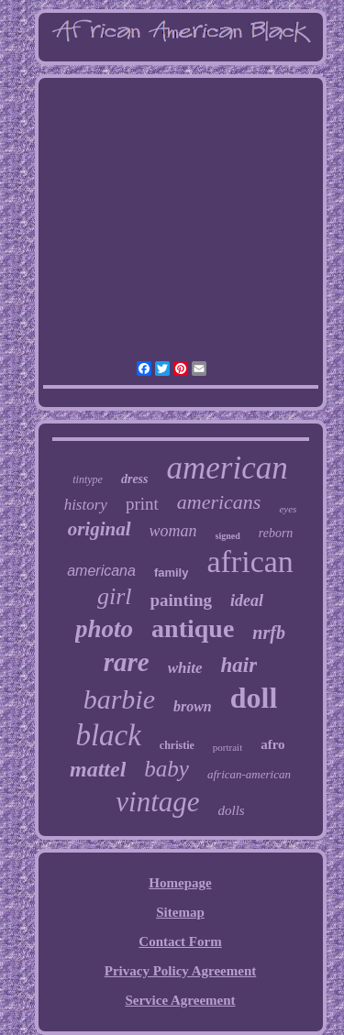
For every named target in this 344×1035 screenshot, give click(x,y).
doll (254, 697)
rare (127, 662)
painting (181, 600)
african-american (249, 774)
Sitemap (180, 912)
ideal (246, 600)
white (185, 668)
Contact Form (180, 941)
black (107, 735)
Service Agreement (180, 1000)
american (227, 468)
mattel (98, 769)
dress (135, 479)
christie (177, 745)
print (142, 503)
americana (101, 570)
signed (228, 536)
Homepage (180, 882)
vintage (157, 802)
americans (219, 501)
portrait (227, 747)
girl (114, 596)
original (99, 529)
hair (239, 665)
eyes (287, 508)
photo (104, 629)
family (171, 572)
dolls (231, 810)
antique (192, 628)
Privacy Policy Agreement (181, 970)
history (85, 504)
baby (166, 768)
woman (173, 531)
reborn (276, 533)
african (249, 561)
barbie (119, 699)
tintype (87, 479)
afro (272, 744)
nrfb (268, 632)
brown (192, 706)
